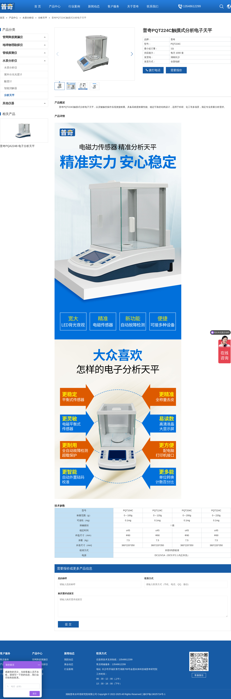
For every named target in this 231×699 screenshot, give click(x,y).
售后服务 (4, 659)
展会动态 (68, 664)
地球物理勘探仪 (13, 45)
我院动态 (68, 659)
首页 (2, 17)
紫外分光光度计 (13, 74)
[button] (132, 54)
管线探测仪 (10, 52)
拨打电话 (153, 70)
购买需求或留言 (66, 593)
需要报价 (176, 70)
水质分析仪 (28, 17)
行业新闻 (68, 669)
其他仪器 (8, 103)
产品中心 (13, 17)
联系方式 (148, 578)
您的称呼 (62, 578)
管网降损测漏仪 (13, 37)
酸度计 (8, 81)
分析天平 (42, 17)
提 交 (68, 624)
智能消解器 (10, 88)
